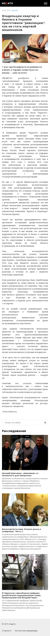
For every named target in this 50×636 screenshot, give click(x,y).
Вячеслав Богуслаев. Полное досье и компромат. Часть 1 (21, 530)
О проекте (6, 630)
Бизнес (15, 10)
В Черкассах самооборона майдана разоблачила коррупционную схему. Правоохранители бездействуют (21, 595)
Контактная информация (26, 630)
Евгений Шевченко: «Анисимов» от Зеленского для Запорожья (20, 474)
